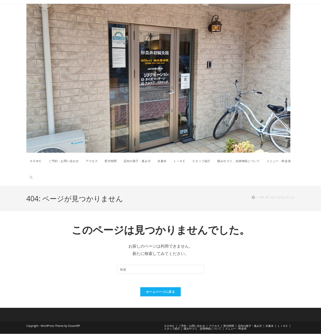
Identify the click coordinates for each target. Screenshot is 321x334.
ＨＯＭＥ (169, 326)
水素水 (270, 326)
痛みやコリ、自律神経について (202, 329)
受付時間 (228, 326)
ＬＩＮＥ (282, 326)
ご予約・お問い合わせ (191, 326)
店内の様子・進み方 (250, 326)
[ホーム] (253, 197)
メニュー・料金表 (236, 329)
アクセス (214, 326)
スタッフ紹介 (172, 329)
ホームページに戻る (160, 292)
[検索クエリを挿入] (160, 269)
